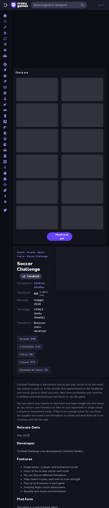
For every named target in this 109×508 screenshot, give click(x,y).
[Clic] (5, 104)
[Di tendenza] (5, 33)
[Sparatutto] (5, 184)
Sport (41, 252)
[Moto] (5, 167)
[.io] (5, 144)
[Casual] (5, 99)
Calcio (20, 256)
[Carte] (5, 93)
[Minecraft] (5, 162)
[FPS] (5, 127)
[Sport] (5, 190)
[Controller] (5, 110)
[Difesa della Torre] (5, 116)
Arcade (31, 252)
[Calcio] (5, 87)
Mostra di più (59, 236)
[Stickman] (5, 196)
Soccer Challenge (37, 256)
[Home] (5, 16)
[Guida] (5, 139)
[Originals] (5, 44)
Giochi (21, 252)
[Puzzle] (5, 179)
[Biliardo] (5, 81)
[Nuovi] (5, 27)
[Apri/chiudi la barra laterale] (5, 5)
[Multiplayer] (5, 50)
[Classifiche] (5, 56)
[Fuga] (5, 133)
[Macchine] (5, 150)
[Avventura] (5, 64)
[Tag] (5, 210)
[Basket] (5, 76)
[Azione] (5, 70)
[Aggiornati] (5, 38)
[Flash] (5, 121)
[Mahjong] (5, 156)
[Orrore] (5, 173)
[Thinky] (5, 202)
